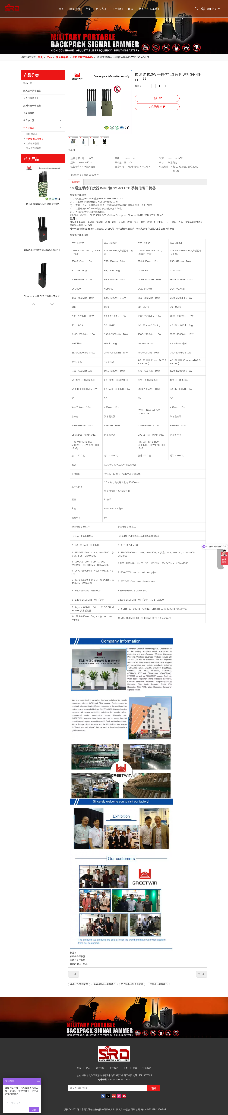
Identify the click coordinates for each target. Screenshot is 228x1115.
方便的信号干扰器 (79, 964)
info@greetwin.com (119, 1079)
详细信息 (75, 182)
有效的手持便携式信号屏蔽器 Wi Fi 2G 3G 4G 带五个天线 (43, 250)
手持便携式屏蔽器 (35, 138)
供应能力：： (77, 174)
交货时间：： (121, 166)
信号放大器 (28, 120)
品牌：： (119, 158)
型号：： (74, 162)
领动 (127, 1109)
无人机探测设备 (31, 98)
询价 (157, 98)
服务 (130, 8)
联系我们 (155, 8)
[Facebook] (103, 1096)
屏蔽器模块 (28, 113)
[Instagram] (119, 1096)
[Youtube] (114, 1096)
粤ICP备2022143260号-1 (153, 1109)
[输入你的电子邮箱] (106, 1088)
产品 (88, 8)
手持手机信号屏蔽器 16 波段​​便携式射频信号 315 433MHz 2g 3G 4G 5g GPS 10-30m (43, 204)
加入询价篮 (157, 106)
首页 (61, 8)
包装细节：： (77, 166)
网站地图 (135, 1109)
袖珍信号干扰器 (77, 956)
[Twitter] (108, 1096)
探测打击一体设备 (32, 105)
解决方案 (101, 8)
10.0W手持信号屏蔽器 (132, 984)
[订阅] (153, 1088)
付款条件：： (166, 166)
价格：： (163, 162)
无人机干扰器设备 (32, 90)
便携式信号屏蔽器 (79, 984)
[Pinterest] (124, 1096)
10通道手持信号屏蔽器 (105, 984)
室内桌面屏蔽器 (33, 148)
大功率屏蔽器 (32, 143)
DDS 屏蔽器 (32, 134)
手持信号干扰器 (77, 960)
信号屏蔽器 (28, 127)
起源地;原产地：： (79, 158)
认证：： (163, 158)
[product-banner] (114, 1017)
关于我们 (117, 8)
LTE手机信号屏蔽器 (158, 984)
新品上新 (74, 8)
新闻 (141, 8)
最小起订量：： (122, 162)
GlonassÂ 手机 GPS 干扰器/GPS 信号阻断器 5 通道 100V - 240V (43, 296)
